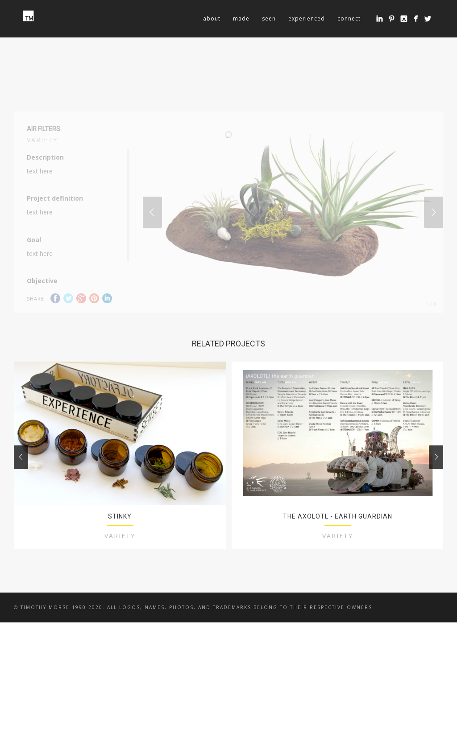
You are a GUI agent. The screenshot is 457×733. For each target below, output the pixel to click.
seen (269, 18)
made (241, 18)
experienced (306, 18)
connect (349, 18)
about (211, 18)
